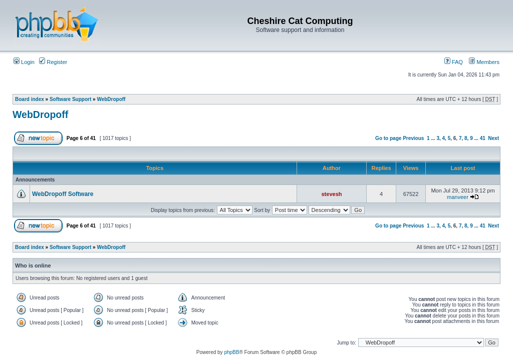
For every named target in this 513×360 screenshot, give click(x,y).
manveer (457, 197)
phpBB (231, 352)
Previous (413, 138)
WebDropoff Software (62, 194)
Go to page (388, 138)
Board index (29, 99)
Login (24, 62)
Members (484, 62)
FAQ (453, 62)
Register (53, 62)
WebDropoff (111, 99)
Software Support (70, 99)
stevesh (332, 194)
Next (493, 138)
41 (482, 138)
